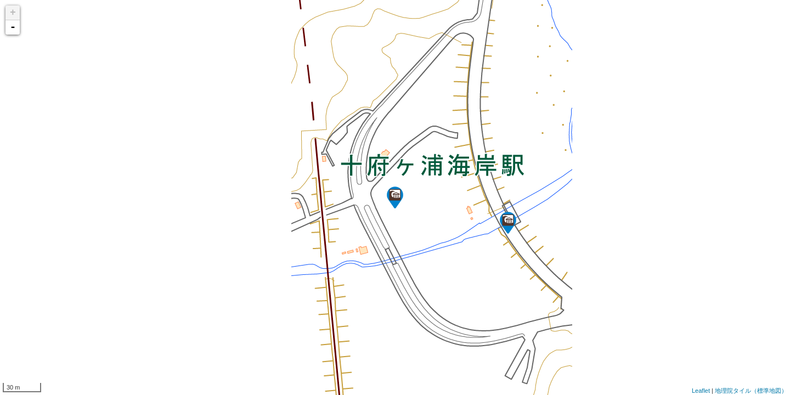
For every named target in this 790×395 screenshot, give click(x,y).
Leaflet (701, 390)
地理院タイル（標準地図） (751, 390)
